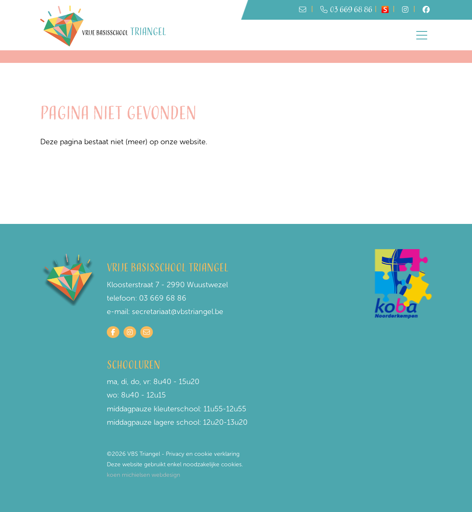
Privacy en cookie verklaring (203, 454)
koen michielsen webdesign (143, 475)
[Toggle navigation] (421, 35)
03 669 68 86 (346, 10)
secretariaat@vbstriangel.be (177, 311)
